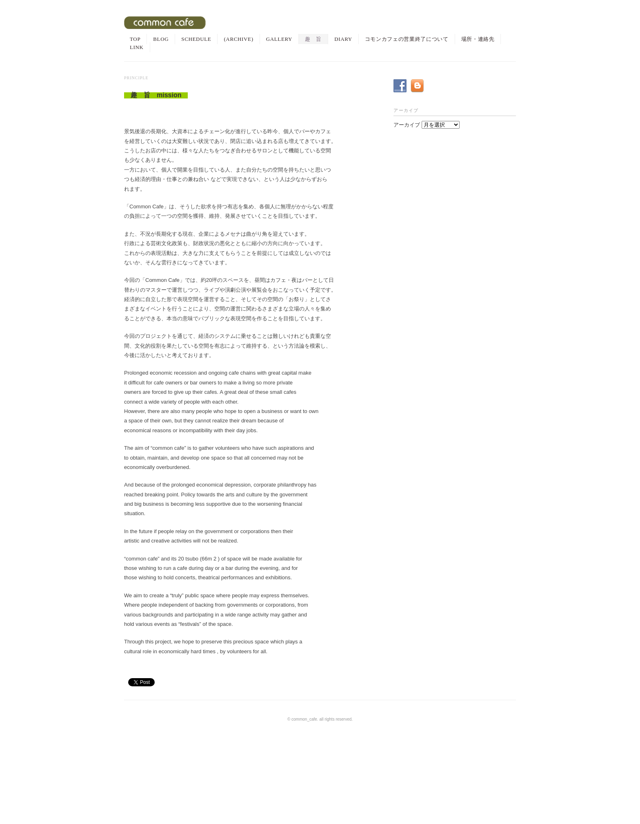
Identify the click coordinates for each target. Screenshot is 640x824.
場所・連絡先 (478, 39)
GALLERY (279, 39)
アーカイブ (406, 125)
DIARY (343, 39)
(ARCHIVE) (238, 39)
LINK (137, 47)
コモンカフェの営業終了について (407, 39)
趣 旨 (313, 39)
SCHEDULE (196, 39)
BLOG (161, 39)
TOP (135, 39)
